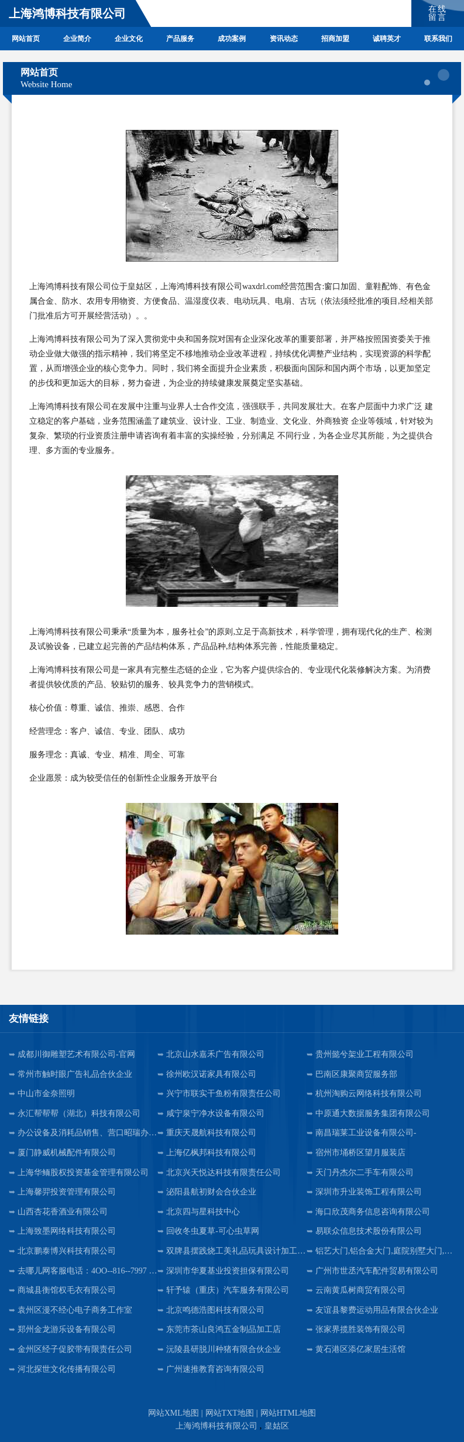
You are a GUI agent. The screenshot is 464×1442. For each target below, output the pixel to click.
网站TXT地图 (229, 1413)
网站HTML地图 (288, 1413)
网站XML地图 (173, 1413)
